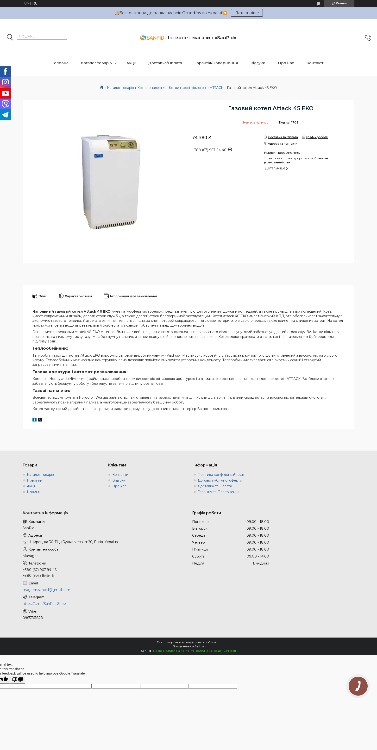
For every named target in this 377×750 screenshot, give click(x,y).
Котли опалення (151, 88)
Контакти (316, 63)
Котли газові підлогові (188, 88)
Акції (131, 63)
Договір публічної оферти (220, 480)
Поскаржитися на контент (173, 650)
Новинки (34, 480)
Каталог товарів (96, 63)
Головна (60, 63)
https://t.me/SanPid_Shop (44, 603)
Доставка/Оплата (165, 63)
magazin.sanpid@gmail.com (46, 590)
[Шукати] (10, 37)
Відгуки (258, 63)
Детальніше (247, 13)
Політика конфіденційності (221, 474)
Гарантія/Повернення (216, 63)
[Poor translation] (17, 680)
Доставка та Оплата (215, 486)
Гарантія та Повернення (218, 492)
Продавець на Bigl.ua (188, 646)
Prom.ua (214, 642)
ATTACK (216, 88)
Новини (33, 492)
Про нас (286, 63)
